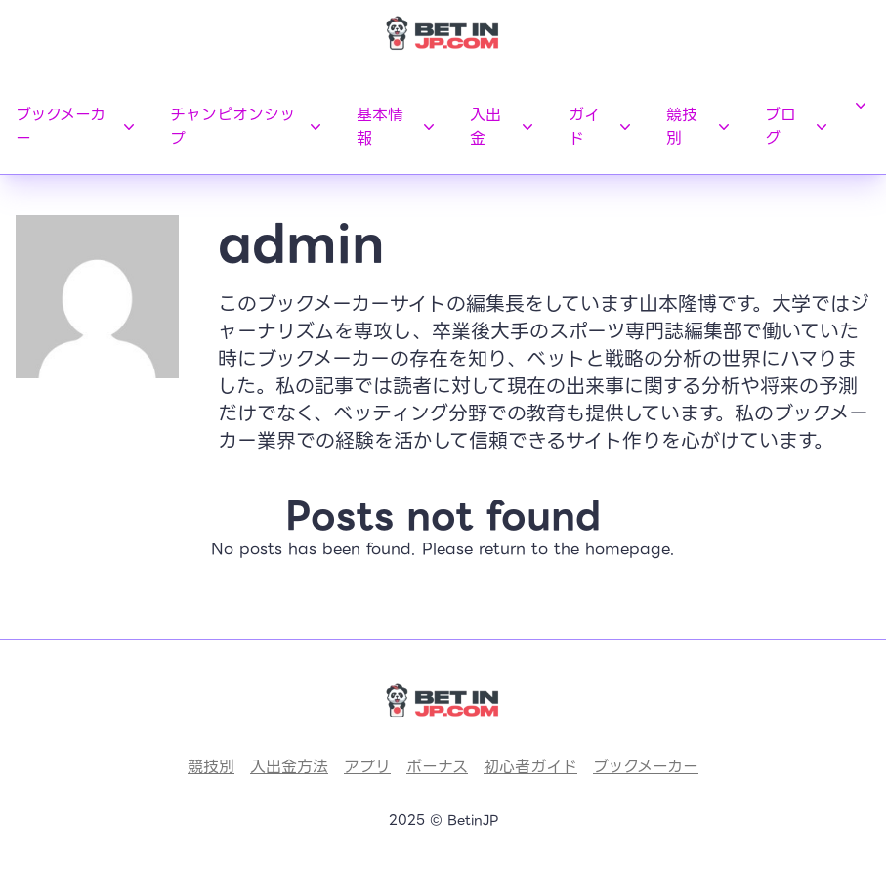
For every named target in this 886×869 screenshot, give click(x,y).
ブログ (798, 127)
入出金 (503, 127)
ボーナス (437, 767)
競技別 (699, 127)
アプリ (367, 767)
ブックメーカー (77, 127)
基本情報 (398, 127)
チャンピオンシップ (248, 127)
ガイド (602, 127)
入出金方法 (289, 767)
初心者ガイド (530, 767)
